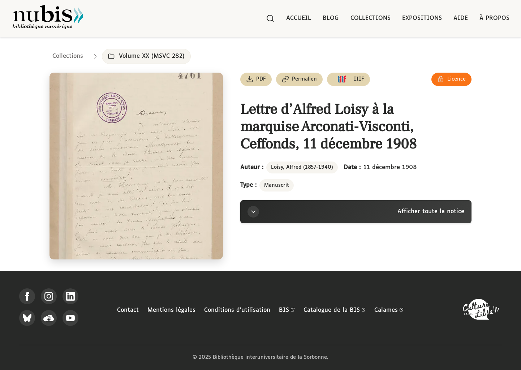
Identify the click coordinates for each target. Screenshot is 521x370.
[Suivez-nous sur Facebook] (27, 296)
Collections (370, 18)
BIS (287, 310)
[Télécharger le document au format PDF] (256, 79)
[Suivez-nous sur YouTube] (70, 318)
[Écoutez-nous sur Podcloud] (49, 318)
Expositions (422, 18)
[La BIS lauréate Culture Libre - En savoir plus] (481, 311)
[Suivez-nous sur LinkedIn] (70, 296)
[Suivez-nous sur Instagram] (49, 296)
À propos (494, 18)
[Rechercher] (270, 18)
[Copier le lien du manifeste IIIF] (348, 79)
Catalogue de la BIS (334, 310)
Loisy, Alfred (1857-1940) (302, 167)
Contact (128, 310)
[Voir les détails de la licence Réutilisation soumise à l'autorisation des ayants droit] (451, 79)
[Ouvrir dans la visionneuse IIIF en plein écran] (136, 166)
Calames (389, 310)
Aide (460, 18)
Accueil (298, 18)
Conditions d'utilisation (237, 310)
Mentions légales (171, 310)
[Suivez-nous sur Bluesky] (27, 318)
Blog (331, 18)
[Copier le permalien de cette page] (299, 79)
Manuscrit (276, 185)
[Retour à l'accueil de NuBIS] (48, 18)
